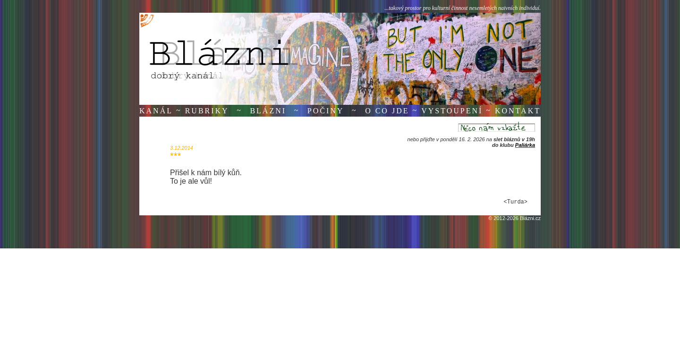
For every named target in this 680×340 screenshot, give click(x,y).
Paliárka (525, 145)
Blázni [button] (268, 111)
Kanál (156, 111)
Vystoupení (452, 111)
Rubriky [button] (207, 111)
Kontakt (518, 111)
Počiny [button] (325, 111)
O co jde (387, 111)
